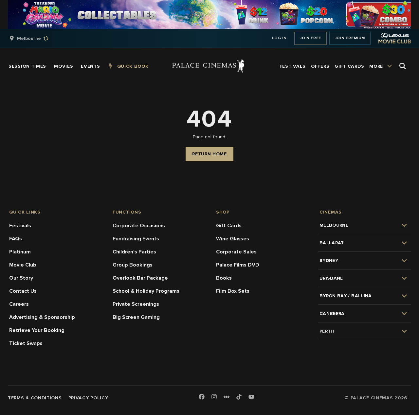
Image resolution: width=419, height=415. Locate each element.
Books (224, 278)
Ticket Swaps (26, 343)
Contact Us (23, 291)
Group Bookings (133, 265)
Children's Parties (134, 252)
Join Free (310, 38)
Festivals (20, 225)
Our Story (21, 278)
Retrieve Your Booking (36, 330)
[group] (36, 38)
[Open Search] (402, 66)
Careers (19, 304)
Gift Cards (229, 225)
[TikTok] (239, 397)
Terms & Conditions (35, 398)
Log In (279, 38)
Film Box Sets (232, 291)
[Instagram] (214, 397)
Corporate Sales (236, 252)
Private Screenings (136, 304)
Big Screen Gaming (136, 317)
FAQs (15, 238)
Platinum (20, 252)
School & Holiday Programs (146, 291)
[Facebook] (202, 397)
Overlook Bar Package (140, 278)
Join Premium (350, 38)
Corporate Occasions (139, 225)
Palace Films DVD (237, 265)
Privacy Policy (88, 398)
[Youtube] (251, 397)
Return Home (209, 154)
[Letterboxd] (226, 397)
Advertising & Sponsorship (42, 317)
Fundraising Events (136, 238)
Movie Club (22, 265)
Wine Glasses (232, 238)
